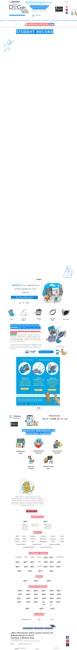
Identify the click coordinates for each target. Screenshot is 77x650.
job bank (37, 648)
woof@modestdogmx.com (25, 644)
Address (24, 524)
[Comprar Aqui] (46, 351)
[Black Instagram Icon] (39, 408)
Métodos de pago (54, 415)
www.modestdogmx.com (38, 409)
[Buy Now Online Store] (24, 297)
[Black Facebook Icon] (37, 408)
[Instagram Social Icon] (67, 10)
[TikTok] (67, 7)
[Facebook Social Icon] (67, 13)
